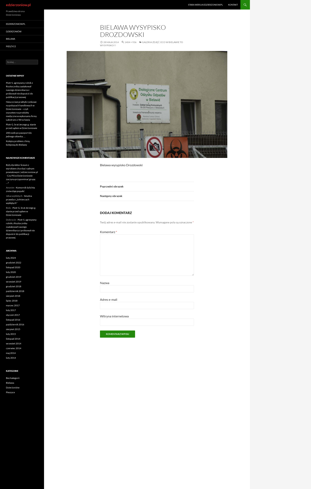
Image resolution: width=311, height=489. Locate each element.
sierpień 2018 (13, 295)
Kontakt (233, 4)
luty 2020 (11, 272)
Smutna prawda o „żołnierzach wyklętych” (19, 199)
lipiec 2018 (11, 300)
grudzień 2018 (13, 286)
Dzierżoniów (13, 31)
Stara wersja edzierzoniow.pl (205, 4)
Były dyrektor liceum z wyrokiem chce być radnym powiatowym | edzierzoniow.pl (22, 168)
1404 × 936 (130, 42)
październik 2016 (15, 324)
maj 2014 (11, 353)
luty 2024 (11, 257)
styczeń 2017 (13, 314)
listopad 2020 (13, 267)
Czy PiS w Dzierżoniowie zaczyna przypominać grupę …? (20, 179)
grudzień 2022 (13, 262)
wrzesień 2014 (13, 343)
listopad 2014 (13, 338)
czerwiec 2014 (13, 348)
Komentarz (108, 232)
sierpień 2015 (13, 329)
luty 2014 (11, 357)
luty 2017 (11, 310)
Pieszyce (11, 46)
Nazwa (104, 283)
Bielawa (10, 38)
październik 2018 (15, 291)
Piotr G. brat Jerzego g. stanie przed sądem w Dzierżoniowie (21, 211)
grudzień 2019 (13, 276)
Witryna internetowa (114, 316)
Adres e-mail (108, 299)
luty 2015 (11, 333)
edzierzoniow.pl (18, 5)
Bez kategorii (12, 378)
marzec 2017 (13, 305)
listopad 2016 (13, 319)
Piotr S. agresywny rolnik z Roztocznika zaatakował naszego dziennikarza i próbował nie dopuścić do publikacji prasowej (19, 90)
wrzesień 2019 (13, 281)
